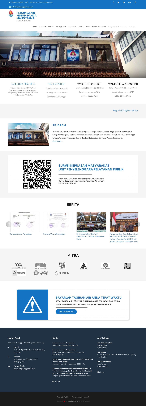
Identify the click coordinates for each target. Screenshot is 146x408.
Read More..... (57, 141)
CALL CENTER (56, 84)
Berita (81, 26)
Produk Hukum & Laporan (96, 26)
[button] (11, 49)
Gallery (123, 26)
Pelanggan (60, 26)
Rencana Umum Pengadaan (21, 234)
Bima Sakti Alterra (74, 403)
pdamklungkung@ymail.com (21, 7)
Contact (132, 26)
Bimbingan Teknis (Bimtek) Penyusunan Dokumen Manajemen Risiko (91, 236)
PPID (50, 26)
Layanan (71, 26)
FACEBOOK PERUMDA (22, 84)
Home (35, 26)
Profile (41, 26)
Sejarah (59, 125)
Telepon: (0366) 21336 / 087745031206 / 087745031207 (31, 2)
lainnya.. (56, 384)
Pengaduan (112, 26)
